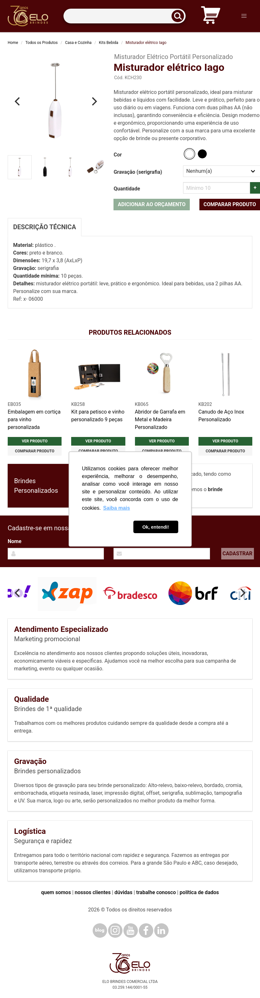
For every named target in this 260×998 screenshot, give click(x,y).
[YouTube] (130, 930)
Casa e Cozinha (78, 42)
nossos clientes (93, 892)
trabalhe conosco (156, 892)
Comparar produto (35, 451)
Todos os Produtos (41, 42)
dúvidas (123, 892)
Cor (117, 155)
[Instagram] (115, 930)
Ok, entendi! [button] (155, 527)
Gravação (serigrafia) (137, 172)
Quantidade (126, 189)
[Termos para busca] (124, 16)
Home (13, 42)
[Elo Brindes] (28, 16)
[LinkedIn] (161, 930)
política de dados (199, 892)
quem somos (56, 892)
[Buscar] (180, 16)
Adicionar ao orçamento (151, 204)
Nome (14, 541)
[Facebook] (146, 930)
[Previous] (18, 101)
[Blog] (100, 930)
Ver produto (34, 441)
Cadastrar (237, 553)
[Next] (94, 101)
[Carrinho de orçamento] (210, 16)
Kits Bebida (108, 42)
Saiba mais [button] (116, 508)
